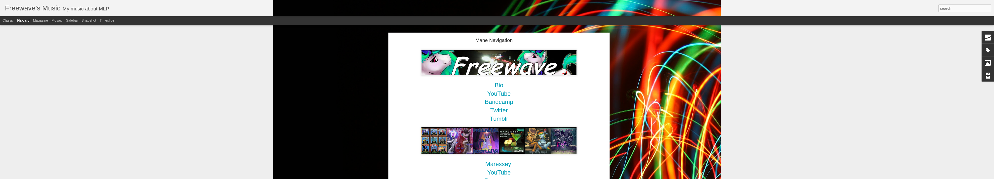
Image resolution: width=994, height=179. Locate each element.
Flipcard (23, 20)
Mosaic (56, 20)
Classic (8, 20)
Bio (499, 85)
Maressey (498, 164)
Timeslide (107, 20)
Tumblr (499, 118)
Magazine (40, 20)
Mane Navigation (494, 40)
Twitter (499, 110)
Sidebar (72, 20)
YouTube (499, 172)
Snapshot (89, 20)
